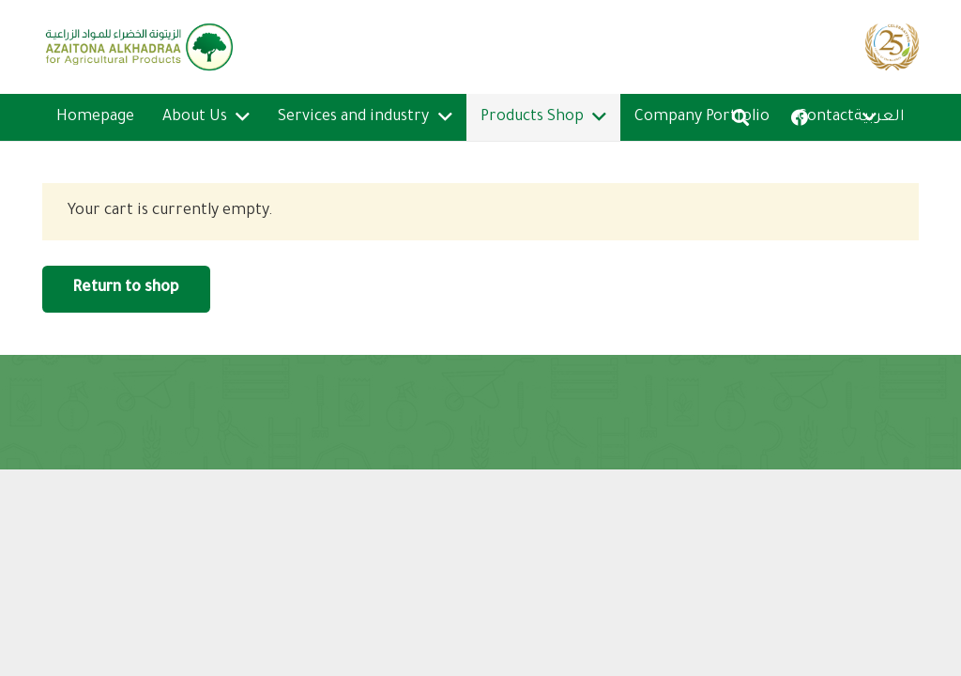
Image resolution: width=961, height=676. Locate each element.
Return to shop (125, 288)
